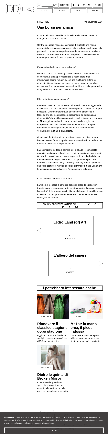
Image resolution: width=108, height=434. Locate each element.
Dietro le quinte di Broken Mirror (52, 376)
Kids (78, 11)
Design (61, 11)
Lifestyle (45, 11)
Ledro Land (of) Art (69, 222)
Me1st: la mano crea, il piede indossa (84, 327)
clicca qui (58, 423)
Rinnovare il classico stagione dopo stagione (52, 327)
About (53, 5)
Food (95, 11)
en (99, 5)
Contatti (63, 5)
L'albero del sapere (70, 255)
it (95, 5)
